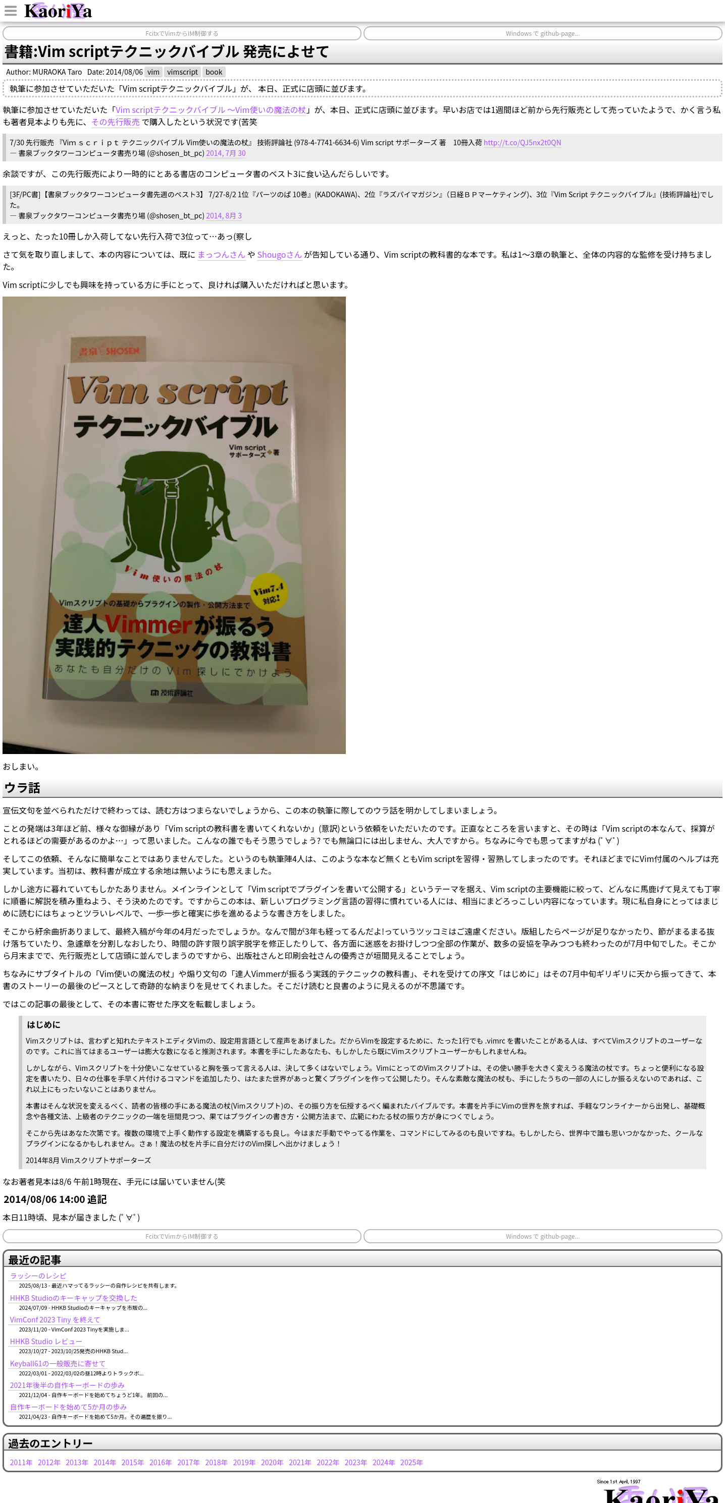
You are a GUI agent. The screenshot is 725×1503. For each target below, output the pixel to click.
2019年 (244, 1462)
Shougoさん (279, 254)
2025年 (411, 1462)
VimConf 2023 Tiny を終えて (55, 1319)
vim (153, 72)
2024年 (384, 1462)
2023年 (356, 1462)
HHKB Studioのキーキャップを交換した (74, 1298)
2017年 (188, 1462)
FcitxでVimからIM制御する (182, 33)
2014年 (105, 1462)
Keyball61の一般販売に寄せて (58, 1363)
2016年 (160, 1462)
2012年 (49, 1462)
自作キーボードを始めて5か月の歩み (68, 1407)
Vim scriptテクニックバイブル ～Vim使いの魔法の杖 (211, 109)
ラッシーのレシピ (38, 1275)
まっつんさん (221, 254)
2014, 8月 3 (224, 215)
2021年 (300, 1462)
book (213, 72)
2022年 (328, 1462)
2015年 (133, 1462)
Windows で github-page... (543, 33)
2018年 (216, 1462)
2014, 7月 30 (226, 153)
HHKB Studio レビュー (46, 1341)
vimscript (182, 72)
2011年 (21, 1462)
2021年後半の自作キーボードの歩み (67, 1385)
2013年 (77, 1462)
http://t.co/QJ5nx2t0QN (522, 142)
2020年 (272, 1462)
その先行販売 (115, 121)
